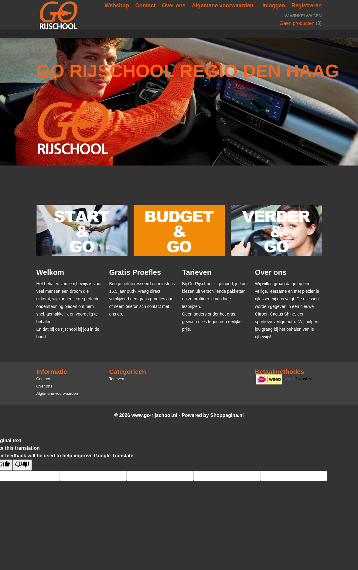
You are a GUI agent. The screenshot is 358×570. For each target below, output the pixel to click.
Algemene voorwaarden (223, 5)
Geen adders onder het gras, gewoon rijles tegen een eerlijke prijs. (212, 322)
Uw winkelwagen (301, 15)
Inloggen (273, 5)
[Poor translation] (22, 465)
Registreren (306, 5)
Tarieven (46, 34)
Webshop (116, 5)
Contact (145, 5)
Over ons (174, 5)
